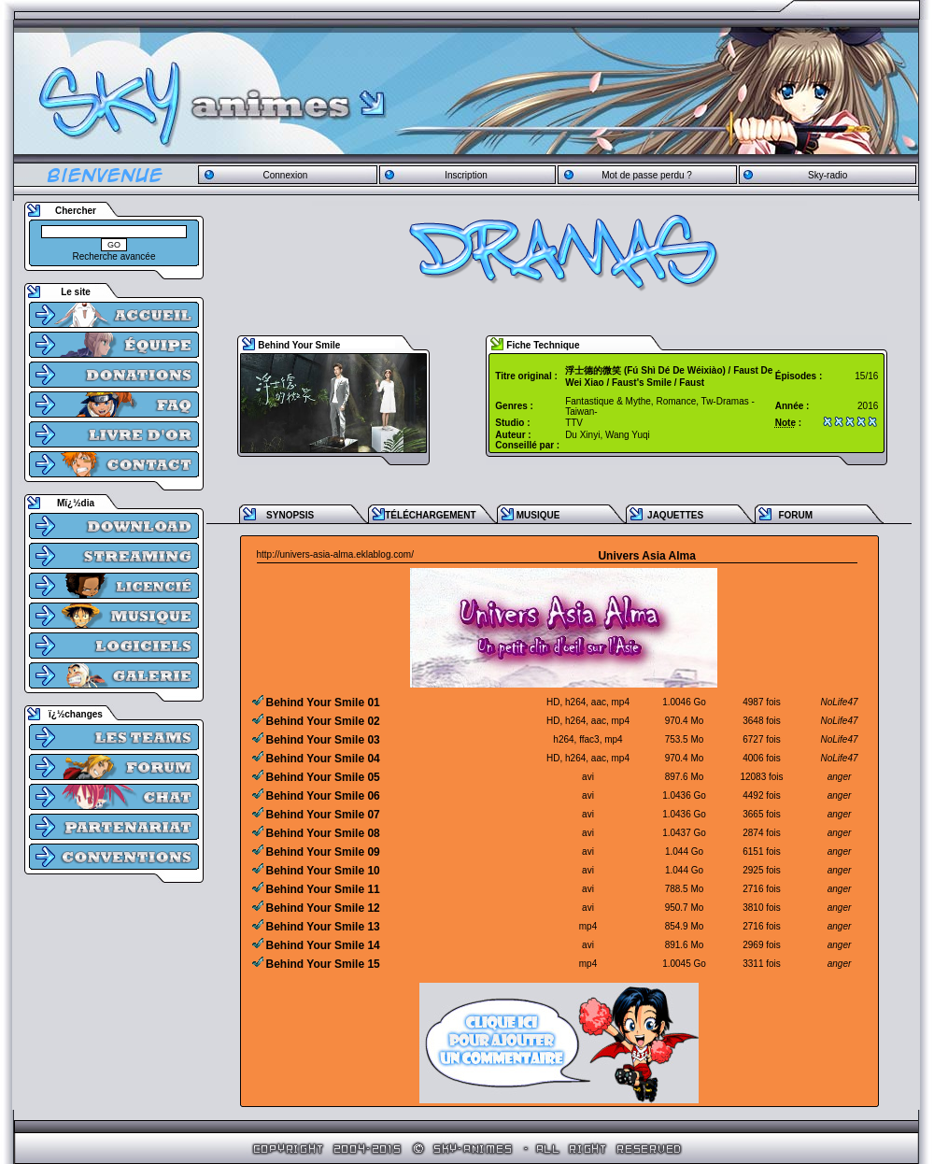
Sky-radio (827, 175)
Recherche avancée (114, 256)
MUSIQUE (538, 515)
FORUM (795, 515)
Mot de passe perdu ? (646, 175)
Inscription (466, 175)
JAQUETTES (675, 515)
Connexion (284, 175)
